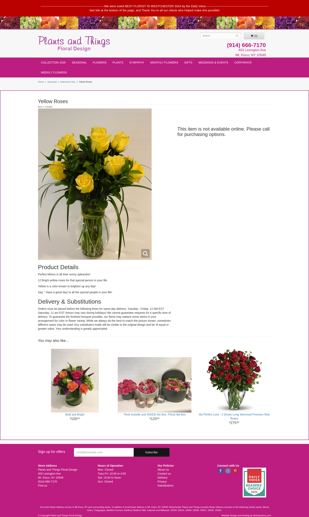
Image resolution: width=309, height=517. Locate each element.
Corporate (243, 62)
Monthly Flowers (164, 62)
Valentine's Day (68, 82)
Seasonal (79, 62)
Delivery (163, 477)
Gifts (188, 62)
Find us (42, 485)
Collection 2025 (53, 62)
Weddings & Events (213, 62)
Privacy (162, 481)
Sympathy (136, 62)
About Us (163, 469)
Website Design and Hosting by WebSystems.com (246, 515)
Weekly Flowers (54, 72)
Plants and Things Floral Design (74, 43)
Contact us (164, 473)
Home (41, 82)
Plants (118, 62)
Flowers (99, 62)
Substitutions (166, 485)
